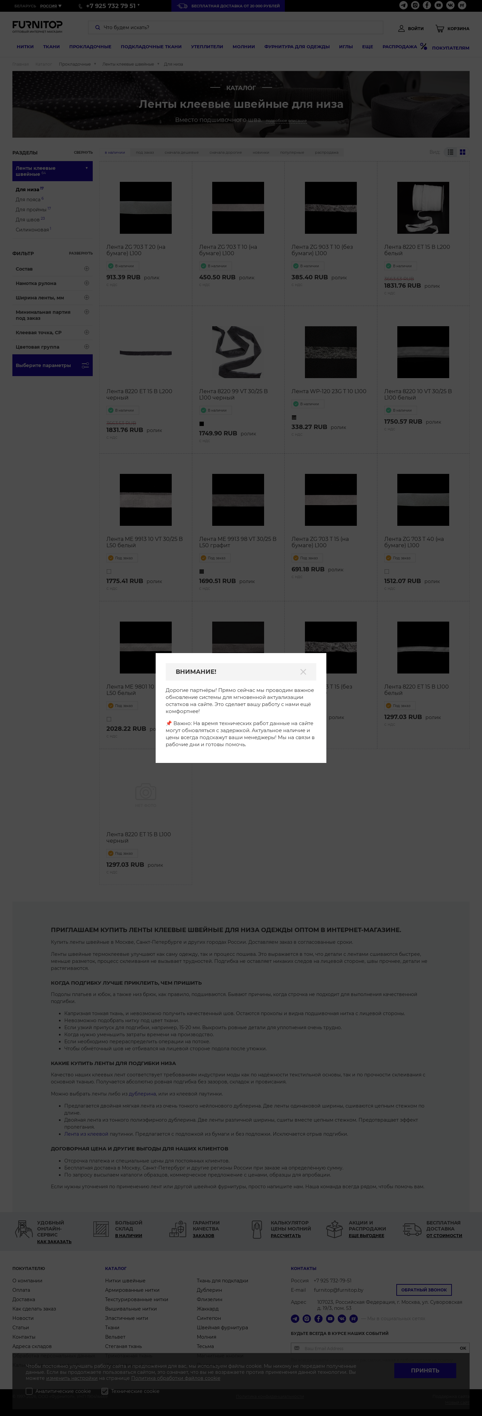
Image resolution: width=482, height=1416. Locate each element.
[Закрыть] (303, 672)
